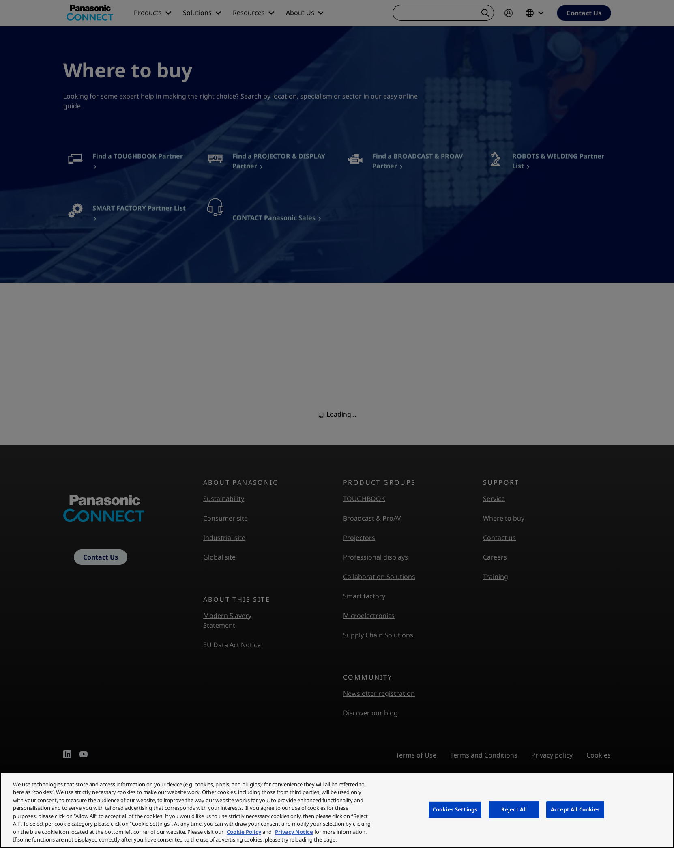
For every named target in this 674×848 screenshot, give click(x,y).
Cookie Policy (244, 831)
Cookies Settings (455, 809)
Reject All (514, 809)
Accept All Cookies (575, 809)
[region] (337, 810)
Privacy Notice (294, 831)
